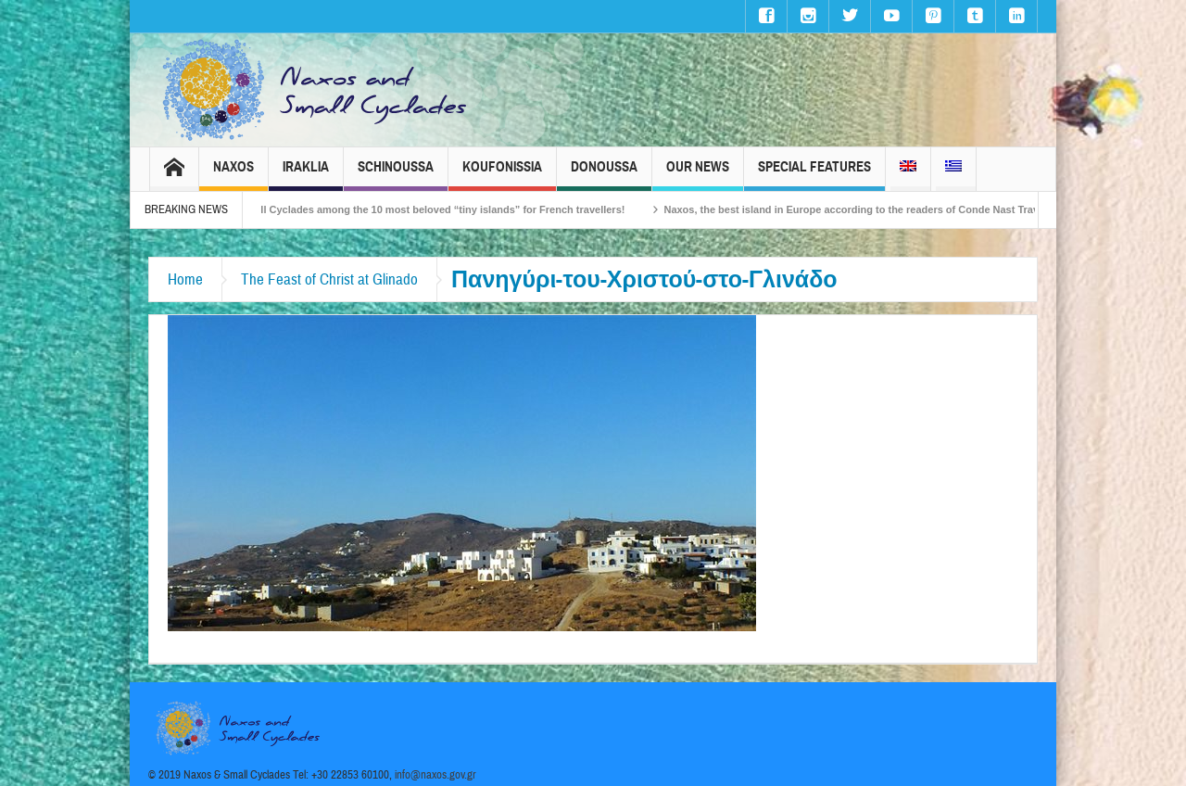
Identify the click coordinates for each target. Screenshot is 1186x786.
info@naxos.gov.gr (435, 774)
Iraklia (306, 174)
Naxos (233, 174)
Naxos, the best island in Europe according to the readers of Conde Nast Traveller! (873, 209)
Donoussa (604, 174)
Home (185, 279)
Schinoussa (396, 174)
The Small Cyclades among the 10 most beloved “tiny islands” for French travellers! (431, 209)
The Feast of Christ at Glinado (329, 279)
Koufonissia (502, 174)
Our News (697, 174)
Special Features (814, 174)
